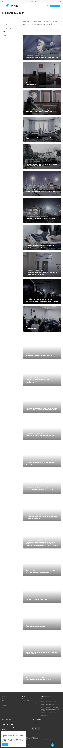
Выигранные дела (6, 719)
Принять (5, 744)
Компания (4, 696)
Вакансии (5, 35)
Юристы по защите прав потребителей (49, 707)
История (5, 24)
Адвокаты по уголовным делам (47, 713)
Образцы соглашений (26, 698)
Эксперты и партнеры (8, 28)
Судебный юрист (44, 715)
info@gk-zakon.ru (37, 722)
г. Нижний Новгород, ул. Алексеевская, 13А (43, 725)
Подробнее (4, 741)
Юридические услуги (46, 696)
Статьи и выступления (7, 724)
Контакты (4, 729)
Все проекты (28, 30)
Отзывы (5, 31)
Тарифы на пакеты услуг (8, 727)
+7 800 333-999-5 (34, 1)
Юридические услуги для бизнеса (48, 712)
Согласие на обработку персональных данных (30, 739)
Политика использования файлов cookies (29, 738)
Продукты (24, 696)
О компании (6, 21)
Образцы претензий (26, 700)
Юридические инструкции (27, 703)
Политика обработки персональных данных (29, 737)
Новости (4, 721)
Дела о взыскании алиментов (41, 30)
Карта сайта (58, 739)
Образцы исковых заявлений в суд (29, 702)
